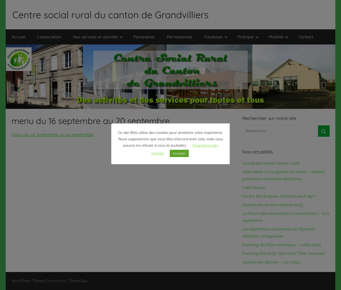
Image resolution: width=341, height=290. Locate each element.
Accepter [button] (179, 153)
